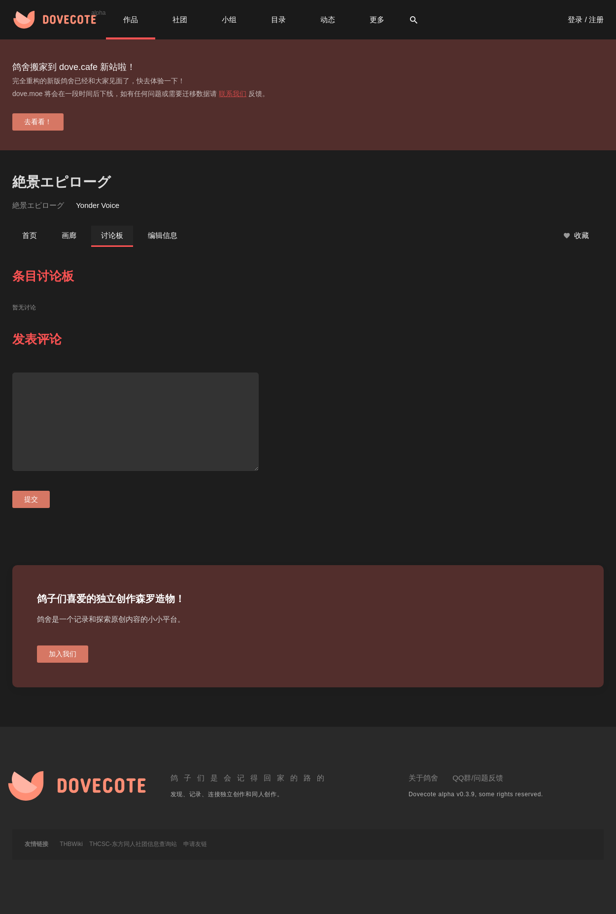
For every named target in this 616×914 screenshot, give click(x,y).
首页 (29, 235)
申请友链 (195, 844)
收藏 (576, 235)
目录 (278, 19)
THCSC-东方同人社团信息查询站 (132, 844)
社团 (179, 19)
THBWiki (71, 844)
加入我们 (62, 654)
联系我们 (232, 94)
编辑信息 (162, 235)
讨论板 (112, 235)
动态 (327, 19)
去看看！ (38, 122)
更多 (377, 19)
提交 (31, 499)
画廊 (69, 235)
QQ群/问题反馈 (477, 778)
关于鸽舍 (423, 778)
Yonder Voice (97, 205)
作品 (130, 19)
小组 (229, 19)
